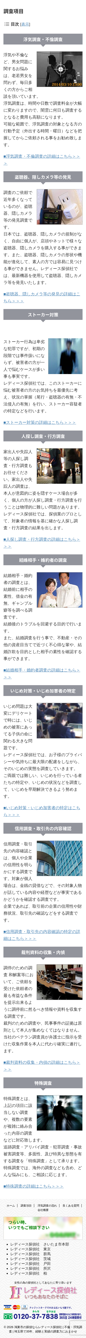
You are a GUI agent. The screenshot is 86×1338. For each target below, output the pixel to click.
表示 (25, 24)
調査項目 (26, 1205)
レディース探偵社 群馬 (30, 1254)
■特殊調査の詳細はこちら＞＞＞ (33, 1186)
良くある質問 (71, 1205)
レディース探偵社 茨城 (30, 1259)
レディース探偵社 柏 (28, 1273)
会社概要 (43, 1210)
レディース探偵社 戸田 (30, 1264)
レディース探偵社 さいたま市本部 (39, 1244)
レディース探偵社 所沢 (30, 1268)
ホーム (11, 1205)
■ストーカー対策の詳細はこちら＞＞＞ (39, 422)
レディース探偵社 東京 (30, 1249)
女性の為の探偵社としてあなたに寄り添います (43, 1282)
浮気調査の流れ (47, 1205)
